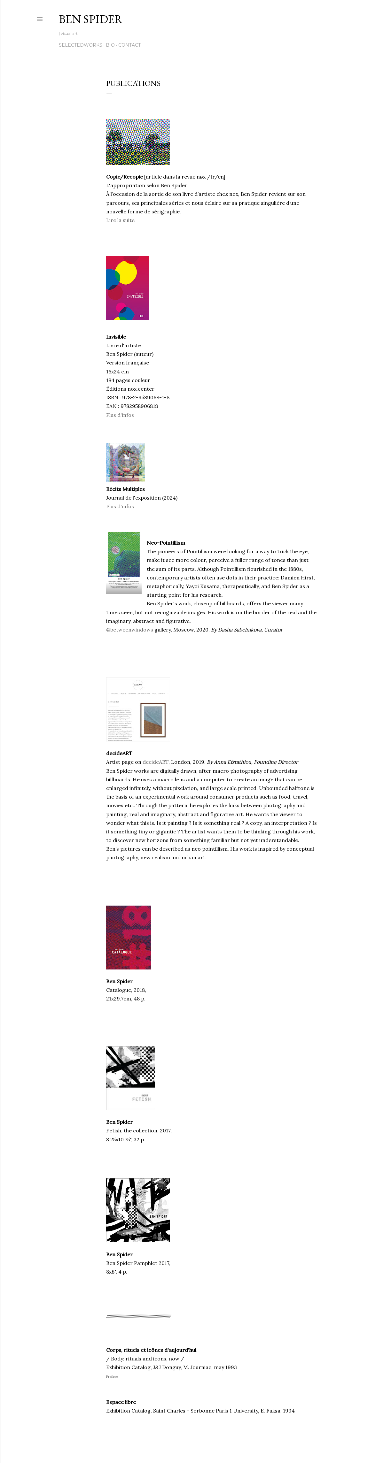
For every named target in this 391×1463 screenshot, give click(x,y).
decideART (155, 762)
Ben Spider (91, 19)
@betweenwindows (129, 629)
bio (110, 45)
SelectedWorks (80, 45)
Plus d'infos (120, 415)
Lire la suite (120, 220)
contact (129, 45)
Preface (112, 1377)
